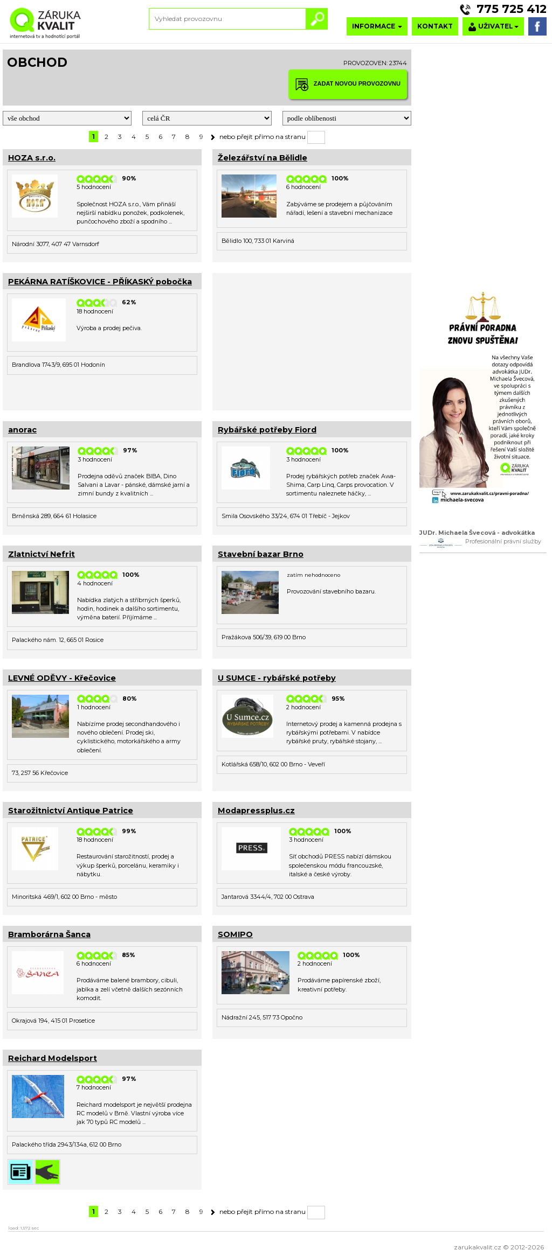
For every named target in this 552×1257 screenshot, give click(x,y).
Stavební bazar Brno (260, 554)
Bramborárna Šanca (49, 934)
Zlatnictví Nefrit (41, 554)
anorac (22, 430)
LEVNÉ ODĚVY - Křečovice (62, 678)
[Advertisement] (311, 340)
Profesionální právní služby (503, 541)
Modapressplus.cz (256, 810)
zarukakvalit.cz (477, 1247)
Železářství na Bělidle (262, 158)
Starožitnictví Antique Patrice (70, 810)
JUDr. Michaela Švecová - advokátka (477, 532)
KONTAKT (435, 26)
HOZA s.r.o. (32, 158)
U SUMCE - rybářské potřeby (277, 678)
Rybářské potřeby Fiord (267, 430)
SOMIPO (235, 934)
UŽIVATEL (493, 26)
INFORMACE (377, 26)
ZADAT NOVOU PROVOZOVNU (348, 84)
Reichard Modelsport (52, 1058)
